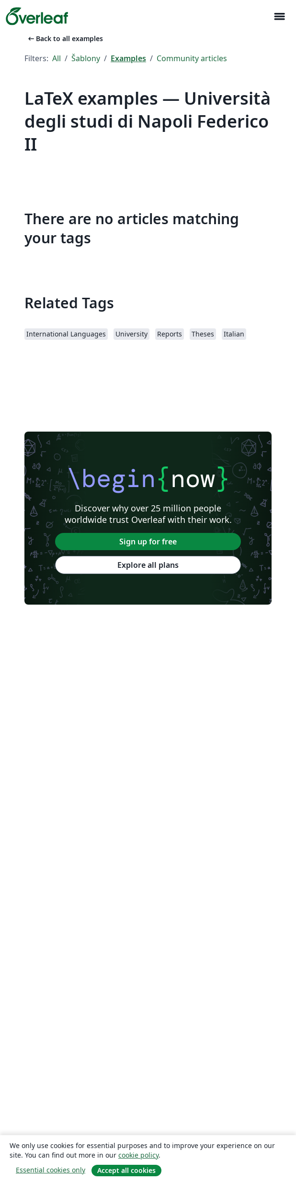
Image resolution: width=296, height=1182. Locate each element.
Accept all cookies (126, 1170)
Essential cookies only (50, 1169)
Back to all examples (64, 38)
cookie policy (138, 1155)
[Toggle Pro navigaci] (279, 16)
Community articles (192, 58)
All (56, 58)
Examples (128, 58)
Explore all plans (148, 565)
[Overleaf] (37, 16)
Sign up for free (148, 541)
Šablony (85, 58)
